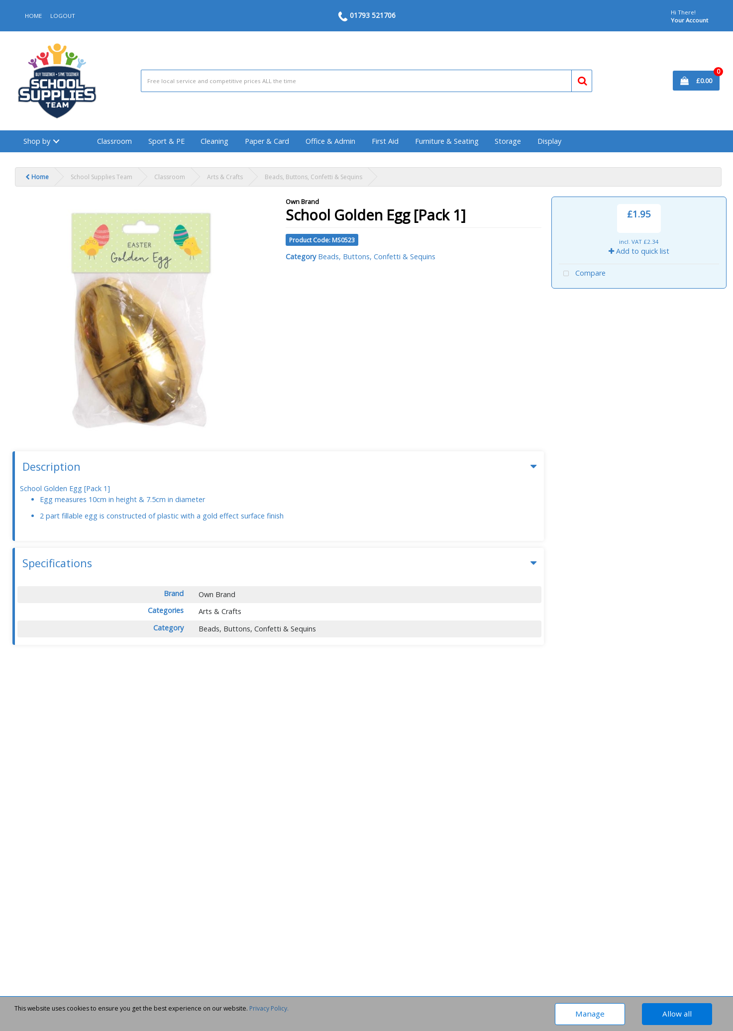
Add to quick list (639, 251)
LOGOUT (62, 15)
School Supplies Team (101, 177)
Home (37, 177)
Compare (582, 274)
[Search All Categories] (366, 81)
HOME (33, 15)
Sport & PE (166, 141)
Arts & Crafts (225, 177)
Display (549, 141)
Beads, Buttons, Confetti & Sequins (313, 177)
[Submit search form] (578, 79)
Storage (508, 141)
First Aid (385, 141)
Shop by (36, 141)
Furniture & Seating (447, 141)
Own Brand (302, 201)
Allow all (677, 1014)
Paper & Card (267, 141)
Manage (590, 1014)
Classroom (114, 141)
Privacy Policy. (269, 1008)
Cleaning (214, 141)
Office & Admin (330, 141)
